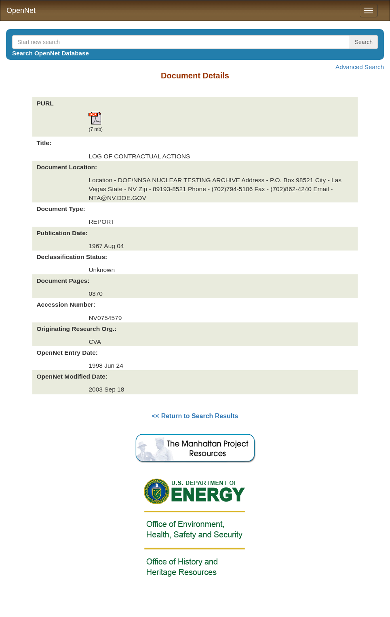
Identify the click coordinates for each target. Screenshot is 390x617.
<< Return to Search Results (195, 416)
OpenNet (21, 10)
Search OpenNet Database (50, 53)
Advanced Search (359, 66)
